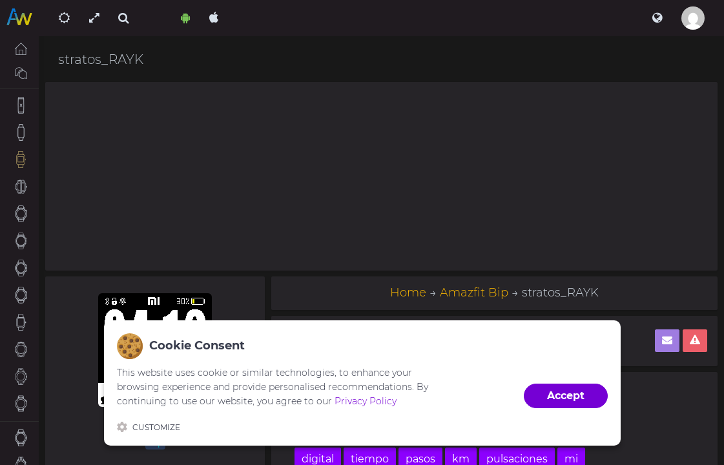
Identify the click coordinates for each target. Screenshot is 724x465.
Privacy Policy (366, 401)
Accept (565, 395)
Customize (148, 427)
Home (408, 292)
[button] (657, 18)
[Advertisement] (381, 176)
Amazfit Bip (474, 292)
